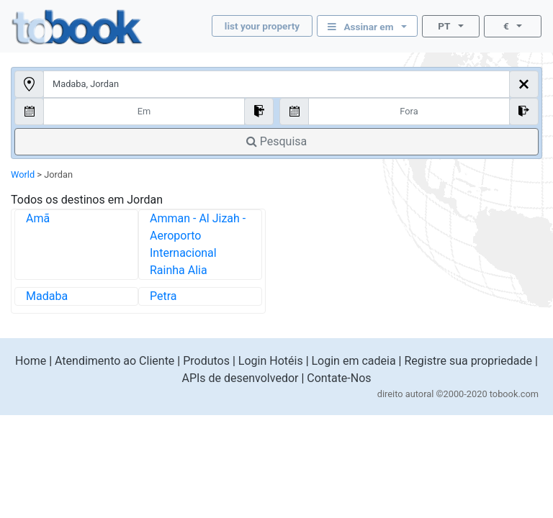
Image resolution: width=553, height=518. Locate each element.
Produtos (206, 361)
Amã (38, 218)
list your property (262, 26)
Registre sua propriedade (468, 361)
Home (30, 361)
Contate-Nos (339, 378)
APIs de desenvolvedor (239, 378)
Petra (163, 296)
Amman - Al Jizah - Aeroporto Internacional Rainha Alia (198, 244)
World (23, 174)
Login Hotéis (270, 361)
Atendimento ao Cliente (114, 361)
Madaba (47, 296)
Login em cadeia (354, 361)
